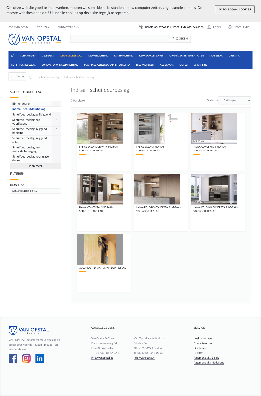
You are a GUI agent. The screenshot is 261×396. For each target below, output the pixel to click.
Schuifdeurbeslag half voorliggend (26, 121)
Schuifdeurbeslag (26, 92)
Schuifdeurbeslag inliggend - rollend (30, 140)
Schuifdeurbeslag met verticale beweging (26, 149)
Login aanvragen (203, 338)
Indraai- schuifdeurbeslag (79, 77)
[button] (28, 55)
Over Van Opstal (19, 27)
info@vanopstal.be (102, 358)
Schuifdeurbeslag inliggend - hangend (30, 131)
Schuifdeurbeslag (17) (25, 190)
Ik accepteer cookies (235, 9)
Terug (20, 76)
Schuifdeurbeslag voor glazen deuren (31, 158)
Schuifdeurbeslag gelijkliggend (31, 114)
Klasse (15, 185)
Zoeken (182, 38)
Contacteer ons (68, 27)
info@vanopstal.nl (144, 358)
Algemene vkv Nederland (209, 362)
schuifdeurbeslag (49, 77)
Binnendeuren (21, 103)
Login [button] (217, 27)
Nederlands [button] (241, 27)
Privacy (198, 353)
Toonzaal (43, 27)
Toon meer (35, 166)
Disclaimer (200, 348)
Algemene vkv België (206, 358)
